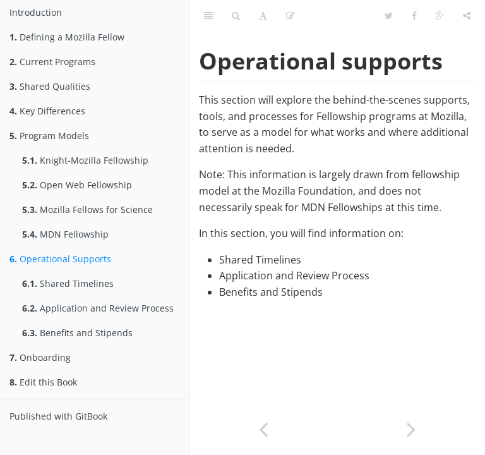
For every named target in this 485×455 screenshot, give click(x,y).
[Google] (439, 16)
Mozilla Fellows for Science (87, 209)
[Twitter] (388, 16)
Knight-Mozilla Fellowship (85, 160)
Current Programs (52, 62)
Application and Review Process (98, 308)
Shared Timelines (68, 283)
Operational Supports (60, 259)
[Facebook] (414, 16)
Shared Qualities (49, 86)
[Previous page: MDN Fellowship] (263, 428)
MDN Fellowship (65, 234)
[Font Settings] (263, 16)
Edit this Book (43, 382)
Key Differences (47, 111)
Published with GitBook (58, 416)
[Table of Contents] (208, 16)
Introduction (35, 12)
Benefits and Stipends (77, 333)
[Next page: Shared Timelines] (411, 428)
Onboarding (40, 357)
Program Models (49, 136)
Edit (295, 15)
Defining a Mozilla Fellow (66, 37)
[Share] (466, 16)
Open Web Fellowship (77, 185)
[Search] (235, 16)
